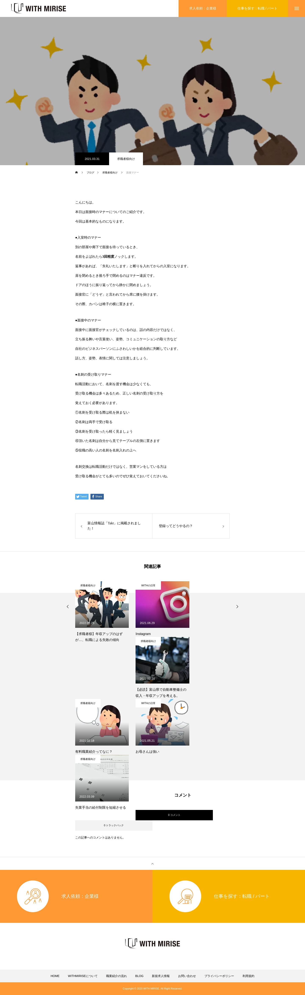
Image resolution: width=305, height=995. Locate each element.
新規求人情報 (161, 976)
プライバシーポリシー (219, 976)
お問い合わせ (187, 976)
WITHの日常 (148, 585)
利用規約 (248, 976)
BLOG (139, 976)
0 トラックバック (114, 825)
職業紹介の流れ (116, 976)
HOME (55, 976)
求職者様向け (126, 159)
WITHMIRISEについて (83, 976)
